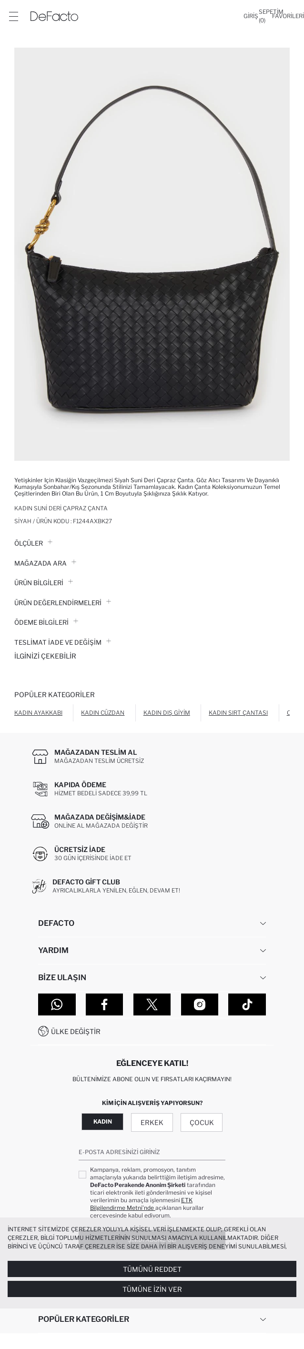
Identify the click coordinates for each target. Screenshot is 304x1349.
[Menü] (13, 16)
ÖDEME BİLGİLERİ (46, 622)
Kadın (102, 1121)
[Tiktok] (247, 1004)
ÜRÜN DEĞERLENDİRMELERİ (62, 603)
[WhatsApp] (57, 1004)
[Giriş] (250, 16)
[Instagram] (200, 1004)
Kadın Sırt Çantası (238, 712)
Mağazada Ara (45, 563)
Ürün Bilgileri (43, 583)
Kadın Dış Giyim (166, 712)
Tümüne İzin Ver (152, 1289)
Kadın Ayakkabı (38, 712)
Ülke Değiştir (76, 1031)
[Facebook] (104, 1004)
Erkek (152, 1122)
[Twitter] (152, 1004)
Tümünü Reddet (152, 1269)
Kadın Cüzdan (102, 712)
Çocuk (202, 1122)
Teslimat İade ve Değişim (62, 642)
